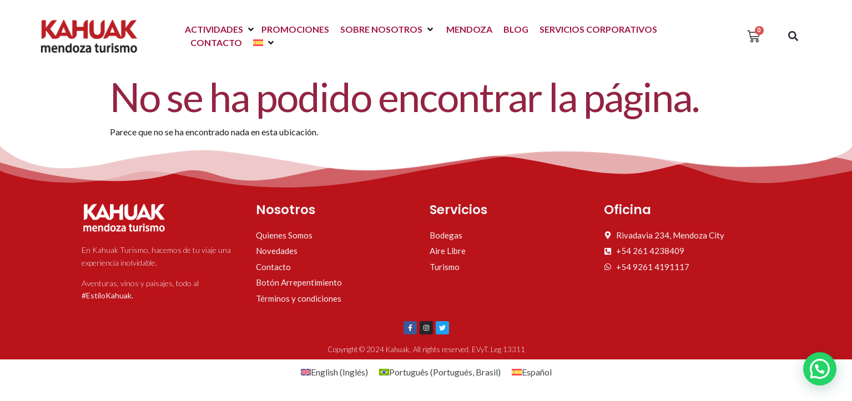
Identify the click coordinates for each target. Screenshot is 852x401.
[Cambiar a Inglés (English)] (334, 372)
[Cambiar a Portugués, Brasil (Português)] (440, 372)
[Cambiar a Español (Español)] (531, 372)
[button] (220, 29)
